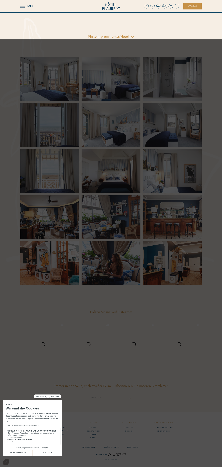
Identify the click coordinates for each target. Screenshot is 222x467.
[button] (158, 6)
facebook (128, 431)
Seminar (93, 434)
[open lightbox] (49, 79)
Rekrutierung (132, 447)
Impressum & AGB (88, 447)
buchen (192, 6)
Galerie (93, 437)
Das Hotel (93, 428)
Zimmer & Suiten (93, 431)
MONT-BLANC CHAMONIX (164, 428)
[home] (111, 6)
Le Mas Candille (163, 431)
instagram (128, 428)
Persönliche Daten (111, 447)
